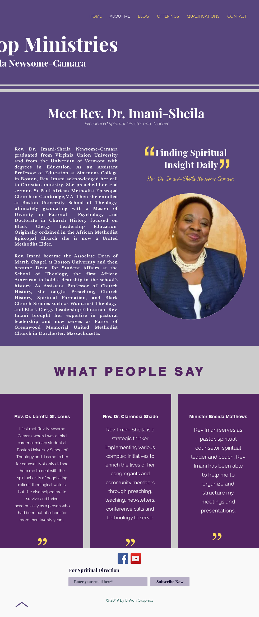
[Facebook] (123, 558)
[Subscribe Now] (169, 581)
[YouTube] (136, 558)
